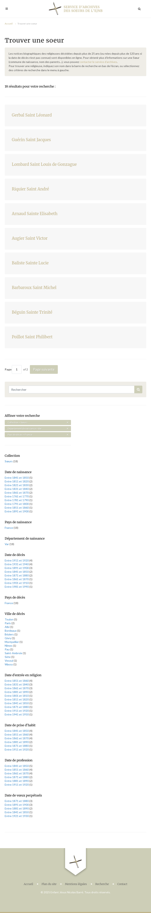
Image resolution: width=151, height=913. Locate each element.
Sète (8, 656)
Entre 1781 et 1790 (17, 500)
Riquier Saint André (30, 189)
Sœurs (9, 461)
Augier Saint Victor (30, 238)
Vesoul (9, 660)
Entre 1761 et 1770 (17, 496)
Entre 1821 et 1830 (17, 485)
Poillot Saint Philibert (32, 336)
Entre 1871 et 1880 (17, 575)
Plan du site (48, 884)
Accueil (9, 23)
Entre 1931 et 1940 (17, 564)
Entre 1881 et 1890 (17, 692)
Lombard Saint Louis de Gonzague (44, 164)
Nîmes (9, 645)
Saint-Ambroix (14, 653)
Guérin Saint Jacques (31, 139)
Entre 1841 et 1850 (17, 477)
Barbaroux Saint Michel (34, 287)
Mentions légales (76, 884)
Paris (8, 623)
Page (13, 369)
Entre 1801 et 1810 (17, 695)
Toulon (9, 619)
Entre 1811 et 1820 (17, 481)
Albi (7, 627)
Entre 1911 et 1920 (17, 560)
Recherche (102, 884)
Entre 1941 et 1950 (17, 714)
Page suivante (44, 369)
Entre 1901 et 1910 (17, 583)
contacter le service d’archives (98, 61)
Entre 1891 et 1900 (17, 511)
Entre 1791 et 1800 (17, 503)
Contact (122, 884)
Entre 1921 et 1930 (17, 816)
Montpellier (12, 641)
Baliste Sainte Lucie (30, 262)
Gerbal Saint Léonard (32, 115)
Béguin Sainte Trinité (32, 312)
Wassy (9, 664)
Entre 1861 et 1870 (17, 492)
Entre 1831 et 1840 (17, 489)
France (9, 527)
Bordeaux (11, 630)
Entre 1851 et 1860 (17, 507)
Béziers (9, 634)
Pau (7, 649)
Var (7, 544)
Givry (8, 638)
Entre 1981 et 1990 (17, 586)
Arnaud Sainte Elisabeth (34, 213)
